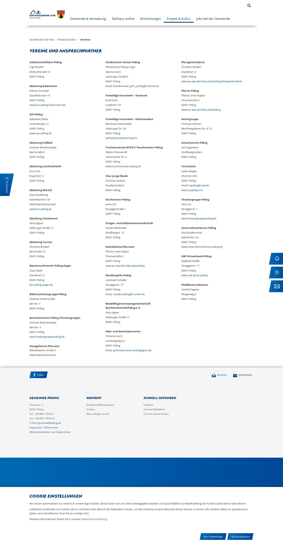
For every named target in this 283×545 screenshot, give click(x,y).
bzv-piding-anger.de (41, 284)
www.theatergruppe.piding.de (46, 336)
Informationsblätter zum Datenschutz (49, 432)
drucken (219, 375)
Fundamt (148, 404)
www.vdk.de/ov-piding (194, 275)
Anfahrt (90, 409)
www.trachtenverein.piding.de (123, 166)
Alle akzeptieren (240, 536)
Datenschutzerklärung (94, 519)
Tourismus (7, 187)
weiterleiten (242, 375)
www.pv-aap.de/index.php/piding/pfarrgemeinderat (211, 81)
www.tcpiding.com (192, 190)
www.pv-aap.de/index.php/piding (125, 265)
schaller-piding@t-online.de (129, 294)
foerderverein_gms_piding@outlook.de (136, 86)
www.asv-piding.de (40, 133)
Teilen (38, 375)
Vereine (85, 39)
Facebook (55, 375)
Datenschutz (51, 427)
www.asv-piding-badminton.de (47, 105)
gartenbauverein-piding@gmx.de (132, 350)
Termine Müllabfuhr (154, 409)
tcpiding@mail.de (199, 185)
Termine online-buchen (156, 414)
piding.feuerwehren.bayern (121, 138)
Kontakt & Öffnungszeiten (100, 404)
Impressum (35, 427)
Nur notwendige (213, 536)
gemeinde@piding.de (49, 423)
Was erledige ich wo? (97, 414)
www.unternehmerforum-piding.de (201, 246)
